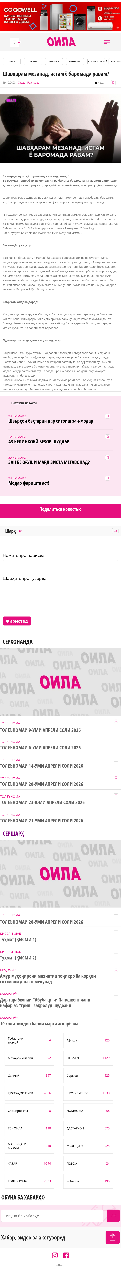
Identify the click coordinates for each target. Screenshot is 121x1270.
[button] (107, 42)
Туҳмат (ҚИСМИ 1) (18, 939)
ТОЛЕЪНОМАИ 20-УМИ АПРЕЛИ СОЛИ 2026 (41, 784)
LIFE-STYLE (54, 61)
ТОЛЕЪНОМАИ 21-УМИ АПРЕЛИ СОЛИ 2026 (41, 820)
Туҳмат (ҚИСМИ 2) (18, 958)
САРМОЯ (33, 61)
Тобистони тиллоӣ (96, 61)
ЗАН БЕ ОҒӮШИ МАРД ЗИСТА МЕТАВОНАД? (48, 462)
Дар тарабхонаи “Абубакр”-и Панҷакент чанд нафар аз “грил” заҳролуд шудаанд (45, 1002)
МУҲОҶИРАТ (75, 61)
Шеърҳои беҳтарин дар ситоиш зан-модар (50, 421)
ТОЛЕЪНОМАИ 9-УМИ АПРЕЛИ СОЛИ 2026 (40, 730)
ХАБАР (12, 61)
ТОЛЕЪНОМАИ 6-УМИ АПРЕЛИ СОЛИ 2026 (40, 747)
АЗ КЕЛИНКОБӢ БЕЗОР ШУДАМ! (38, 441)
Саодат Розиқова (28, 82)
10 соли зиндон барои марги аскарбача (39, 1024)
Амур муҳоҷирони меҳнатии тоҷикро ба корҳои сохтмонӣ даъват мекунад (48, 978)
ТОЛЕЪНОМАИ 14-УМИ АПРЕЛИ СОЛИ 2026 (41, 766)
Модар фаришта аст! (28, 483)
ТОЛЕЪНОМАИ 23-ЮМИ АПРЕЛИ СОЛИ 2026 (42, 802)
